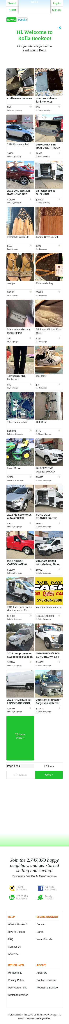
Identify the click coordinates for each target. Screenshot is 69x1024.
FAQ (10, 939)
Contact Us (14, 946)
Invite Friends (44, 939)
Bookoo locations (46, 980)
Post (12, 9)
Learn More (35, 60)
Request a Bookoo (47, 987)
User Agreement (17, 987)
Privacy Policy (16, 980)
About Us (42, 972)
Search (12, 3)
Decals (41, 924)
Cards (40, 931)
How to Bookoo (17, 931)
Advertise (13, 954)
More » (49, 774)
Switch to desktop (18, 994)
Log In (56, 3)
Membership (15, 972)
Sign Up (56, 9)
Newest (11, 19)
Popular (22, 19)
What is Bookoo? (18, 924)
